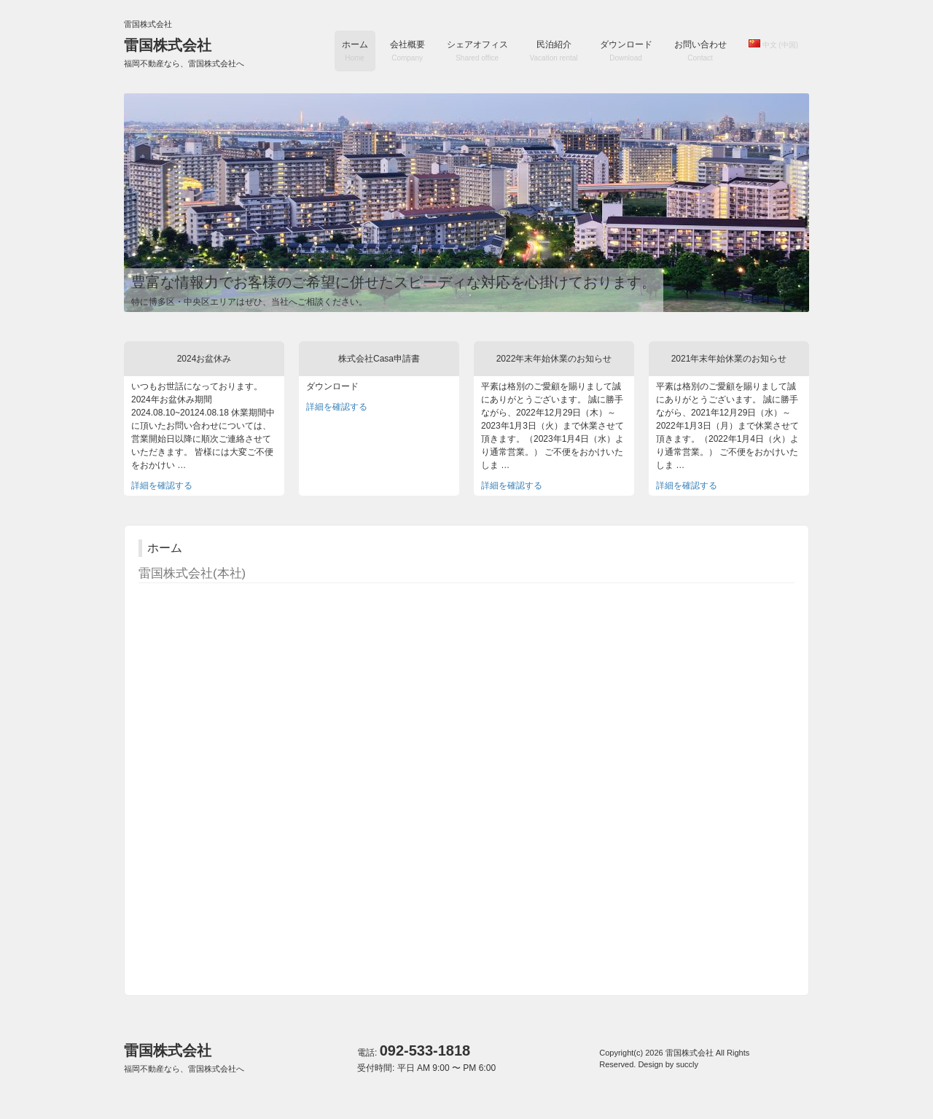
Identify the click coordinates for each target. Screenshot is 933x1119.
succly (687, 1064)
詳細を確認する (161, 485)
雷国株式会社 (184, 52)
